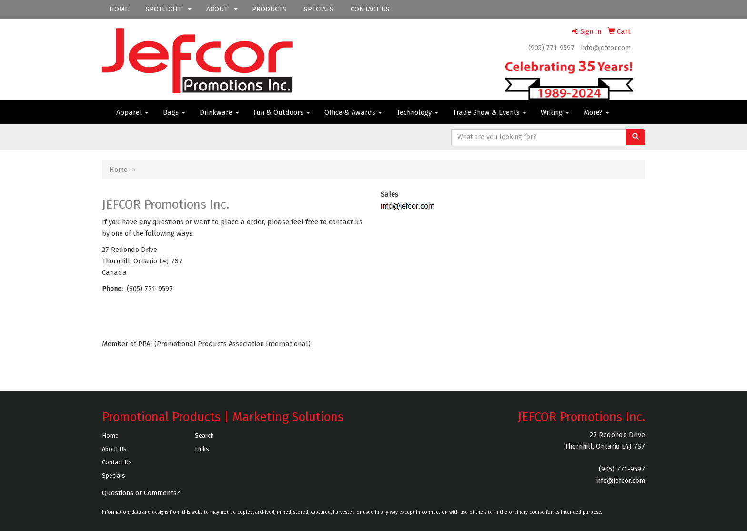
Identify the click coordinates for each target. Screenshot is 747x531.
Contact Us (117, 462)
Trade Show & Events (489, 112)
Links (202, 448)
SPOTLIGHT (164, 9)
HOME (119, 9)
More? (596, 112)
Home (118, 169)
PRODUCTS (269, 9)
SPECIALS (318, 9)
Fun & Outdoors (281, 112)
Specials (113, 475)
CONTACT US (370, 9)
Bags (174, 112)
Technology (417, 112)
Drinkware (219, 112)
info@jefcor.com (606, 47)
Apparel (132, 112)
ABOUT (217, 9)
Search (204, 435)
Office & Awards (353, 112)
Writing (555, 112)
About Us (114, 448)
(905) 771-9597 (551, 47)
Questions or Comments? (141, 493)
